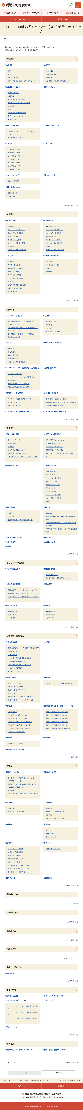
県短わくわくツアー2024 (16, 686)
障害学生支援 (50, 475)
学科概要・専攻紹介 (53, 226)
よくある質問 (12, 291)
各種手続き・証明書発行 (52, 434)
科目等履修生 (12, 655)
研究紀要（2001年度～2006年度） (20, 725)
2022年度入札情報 (14, 162)
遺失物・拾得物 (51, 488)
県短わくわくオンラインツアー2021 (20, 696)
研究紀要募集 (12, 712)
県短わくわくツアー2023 (16, 690)
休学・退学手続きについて (55, 440)
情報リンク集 (11, 878)
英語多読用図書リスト (15, 859)
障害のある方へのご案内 (16, 812)
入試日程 (49, 328)
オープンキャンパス (15, 374)
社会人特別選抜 (13, 359)
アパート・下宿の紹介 (53, 495)
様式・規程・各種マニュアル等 (55, 1050)
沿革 (9, 74)
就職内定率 (48, 584)
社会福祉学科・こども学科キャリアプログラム (23, 598)
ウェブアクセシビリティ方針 (16, 1000)
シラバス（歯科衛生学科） (17, 243)
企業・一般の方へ (14, 967)
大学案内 (10, 59)
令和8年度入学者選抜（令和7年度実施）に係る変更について (23, 329)
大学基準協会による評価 (16, 99)
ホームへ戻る (10, 1062)
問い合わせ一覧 (49, 175)
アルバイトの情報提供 (53, 498)
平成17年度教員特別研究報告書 (57, 718)
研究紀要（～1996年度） (16, 732)
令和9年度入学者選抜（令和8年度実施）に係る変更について (23, 323)
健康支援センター (52, 471)
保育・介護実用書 (14, 855)
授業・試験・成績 (12, 434)
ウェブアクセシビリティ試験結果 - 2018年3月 (23, 1007)
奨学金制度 (12, 516)
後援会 (48, 501)
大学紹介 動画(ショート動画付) (18, 384)
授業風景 (49, 271)
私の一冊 (47, 843)
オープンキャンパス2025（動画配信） (21, 377)
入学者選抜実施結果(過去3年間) (55, 411)
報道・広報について (13, 187)
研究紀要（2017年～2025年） (18, 715)
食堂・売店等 (11, 542)
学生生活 (10, 428)
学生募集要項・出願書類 (52, 343)
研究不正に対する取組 (15, 743)
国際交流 (47, 507)
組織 (9, 71)
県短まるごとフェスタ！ (16, 683)
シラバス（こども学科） (16, 278)
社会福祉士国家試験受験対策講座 (19, 658)
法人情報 (11, 106)
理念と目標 (49, 71)
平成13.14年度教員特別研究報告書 (58, 728)
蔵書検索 (9, 824)
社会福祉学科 (48, 220)
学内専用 (10, 1043)
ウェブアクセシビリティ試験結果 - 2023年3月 (23, 1020)
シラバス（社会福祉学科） (55, 243)
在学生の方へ (12, 912)
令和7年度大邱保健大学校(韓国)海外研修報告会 (61, 518)
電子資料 (47, 824)
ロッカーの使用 (51, 491)
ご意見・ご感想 (49, 1000)
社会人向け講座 (11, 642)
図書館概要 (48, 878)
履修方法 (11, 447)
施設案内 (9, 802)
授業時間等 (12, 443)
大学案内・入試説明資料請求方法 (19, 399)
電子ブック (49, 830)
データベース (50, 833)
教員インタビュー (50, 87)
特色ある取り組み (12, 125)
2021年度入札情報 (14, 166)
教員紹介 (11, 246)
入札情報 (9, 143)
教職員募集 (10, 973)
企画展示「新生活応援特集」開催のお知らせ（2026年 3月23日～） (23, 785)
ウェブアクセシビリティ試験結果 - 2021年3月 (23, 1013)
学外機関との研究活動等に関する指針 (59, 81)
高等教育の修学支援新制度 (17, 113)
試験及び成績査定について (17, 453)
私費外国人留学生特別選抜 (17, 362)
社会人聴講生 (12, 651)
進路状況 (47, 605)
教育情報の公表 (13, 93)
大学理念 (47, 65)
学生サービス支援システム (17, 440)
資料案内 (9, 843)
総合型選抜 (12, 352)
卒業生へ (11, 790)
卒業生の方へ (12, 931)
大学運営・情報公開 (13, 87)
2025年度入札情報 (14, 153)
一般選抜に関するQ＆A (16, 405)
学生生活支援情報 (50, 465)
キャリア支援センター (14, 569)
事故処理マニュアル (53, 485)
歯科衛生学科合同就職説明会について (59, 578)
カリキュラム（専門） (53, 240)
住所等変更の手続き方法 (54, 450)
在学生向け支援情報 (13, 584)
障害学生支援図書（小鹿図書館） (19, 869)
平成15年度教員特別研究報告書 (57, 725)
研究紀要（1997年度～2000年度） (20, 728)
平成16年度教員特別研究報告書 (57, 722)
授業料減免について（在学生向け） (20, 520)
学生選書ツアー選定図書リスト (19, 872)
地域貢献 (47, 677)
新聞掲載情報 (12, 193)
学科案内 (10, 214)
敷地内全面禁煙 (13, 181)
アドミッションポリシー (16, 230)
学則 (9, 109)
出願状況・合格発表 (51, 393)
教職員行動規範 (51, 74)
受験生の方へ (12, 894)
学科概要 (11, 226)
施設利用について (50, 537)
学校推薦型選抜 (13, 355)
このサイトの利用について (53, 996)
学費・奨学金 (11, 507)
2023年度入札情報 (14, 159)
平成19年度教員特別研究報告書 (57, 712)
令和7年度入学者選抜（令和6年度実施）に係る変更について (23, 335)
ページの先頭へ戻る (71, 205)
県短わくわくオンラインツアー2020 (20, 700)
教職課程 (11, 96)
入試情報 (10, 309)
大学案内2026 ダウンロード (54, 125)
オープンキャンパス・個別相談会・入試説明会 (22, 368)
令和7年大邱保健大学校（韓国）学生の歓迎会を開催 (61, 524)
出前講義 (47, 642)
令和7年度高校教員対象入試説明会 (20, 387)
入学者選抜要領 (51, 322)
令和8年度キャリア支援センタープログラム (23, 590)
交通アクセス (48, 143)
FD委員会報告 (13, 119)
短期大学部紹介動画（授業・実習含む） (22, 81)
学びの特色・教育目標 (15, 233)
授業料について (13, 513)
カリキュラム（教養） (53, 265)
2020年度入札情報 (14, 169)
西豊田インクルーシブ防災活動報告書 (59, 683)
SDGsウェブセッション (16, 671)
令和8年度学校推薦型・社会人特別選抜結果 (61, 402)
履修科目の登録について (16, 450)
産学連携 (47, 738)
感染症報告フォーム (13, 465)
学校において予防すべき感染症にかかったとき (61, 454)
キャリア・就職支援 (15, 563)
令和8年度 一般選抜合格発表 (56, 399)
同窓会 (8, 546)
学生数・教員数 (13, 77)
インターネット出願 (53, 332)
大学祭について (49, 542)
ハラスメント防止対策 (53, 478)
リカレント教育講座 (15, 668)
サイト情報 (11, 990)
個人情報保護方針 (12, 996)
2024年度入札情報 (14, 156)
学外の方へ (49, 815)
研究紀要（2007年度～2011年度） (20, 722)
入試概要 (47, 316)
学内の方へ (49, 808)
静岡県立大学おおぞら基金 (15, 749)
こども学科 (10, 256)
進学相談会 (12, 380)
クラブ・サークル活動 (14, 537)
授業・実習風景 (13, 236)
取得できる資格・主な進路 (17, 250)
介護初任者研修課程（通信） (18, 661)
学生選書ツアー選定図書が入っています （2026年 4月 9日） (22, 779)
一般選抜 (11, 348)
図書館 (9, 766)
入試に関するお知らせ (14, 316)
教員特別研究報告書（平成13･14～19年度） (59, 706)
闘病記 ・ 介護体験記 (15, 852)
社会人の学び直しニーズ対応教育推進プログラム (23, 132)
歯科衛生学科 (11, 220)
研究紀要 (9, 706)
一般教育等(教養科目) (51, 256)
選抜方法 (9, 343)
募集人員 (49, 325)
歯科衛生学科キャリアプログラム (19, 593)
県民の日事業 (11, 677)
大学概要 (9, 65)
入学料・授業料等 (50, 368)
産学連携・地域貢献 (15, 636)
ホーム (5, 38)
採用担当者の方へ (50, 569)
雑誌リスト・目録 (14, 862)
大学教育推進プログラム (16, 137)
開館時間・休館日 (50, 772)
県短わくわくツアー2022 (16, 693)
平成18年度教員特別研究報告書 (57, 715)
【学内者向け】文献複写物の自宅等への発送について (23, 795)
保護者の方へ (12, 949)
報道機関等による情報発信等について (19, 1050)
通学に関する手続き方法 (54, 447)
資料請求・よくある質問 (14, 393)
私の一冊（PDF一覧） (53, 849)
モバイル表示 (24, 1073)
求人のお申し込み (52, 575)
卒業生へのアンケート (15, 116)
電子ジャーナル (51, 837)
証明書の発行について (53, 443)
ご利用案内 (48, 802)
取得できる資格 (11, 605)
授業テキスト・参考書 (15, 849)
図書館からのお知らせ (14, 772)
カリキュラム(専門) (14, 240)
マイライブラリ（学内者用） (56, 818)
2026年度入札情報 (14, 149)
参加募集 (49, 513)
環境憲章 (49, 77)
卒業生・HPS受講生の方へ (55, 812)
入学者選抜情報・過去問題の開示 (18, 411)
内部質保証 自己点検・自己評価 (19, 103)
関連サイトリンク (12, 1027)
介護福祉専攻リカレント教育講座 (19, 665)
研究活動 (9, 738)
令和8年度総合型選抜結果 (55, 405)
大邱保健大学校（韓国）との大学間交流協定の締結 (61, 530)
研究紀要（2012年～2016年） (18, 718)
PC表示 (58, 1073)
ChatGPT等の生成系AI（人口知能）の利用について (23, 458)
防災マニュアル (51, 481)
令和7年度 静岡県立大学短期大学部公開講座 (23, 648)
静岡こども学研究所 (15, 288)
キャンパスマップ (12, 175)
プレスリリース (13, 196)
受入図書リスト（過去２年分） (19, 865)
